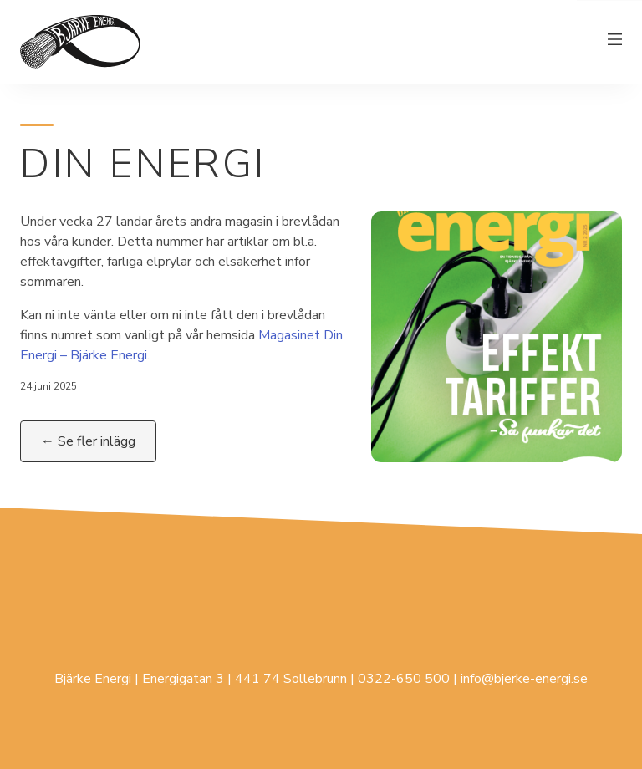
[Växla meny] (615, 42)
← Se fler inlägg (88, 441)
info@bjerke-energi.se (524, 679)
